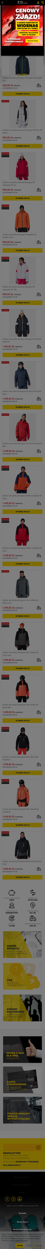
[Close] (42, 6)
